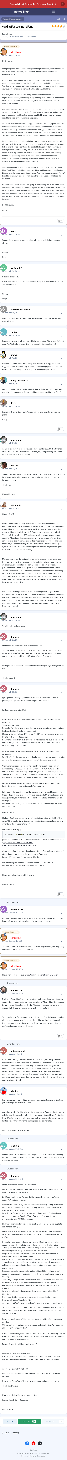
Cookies (33, 1450)
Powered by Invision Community (33, 1456)
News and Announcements (25, 37)
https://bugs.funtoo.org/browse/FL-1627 (41, 975)
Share (10, 1421)
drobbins (8, 34)
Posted (11, 55)
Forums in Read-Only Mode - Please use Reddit (31, 4)
